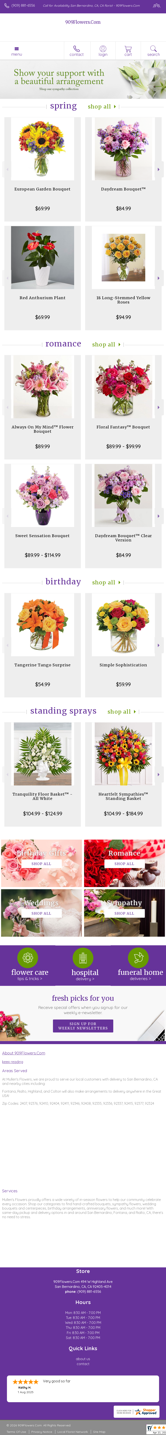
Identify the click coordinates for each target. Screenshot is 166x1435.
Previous (6, 169)
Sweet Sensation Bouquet (42, 535)
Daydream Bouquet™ (123, 189)
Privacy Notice (41, 1432)
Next (159, 169)
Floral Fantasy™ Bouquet (123, 427)
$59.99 (123, 684)
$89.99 (42, 446)
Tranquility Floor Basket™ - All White (43, 796)
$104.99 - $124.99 (42, 813)
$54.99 (42, 684)
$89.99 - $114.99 (43, 555)
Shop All (99, 106)
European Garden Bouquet (42, 189)
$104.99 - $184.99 (123, 813)
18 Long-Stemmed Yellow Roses (123, 300)
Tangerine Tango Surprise (42, 664)
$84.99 (123, 208)
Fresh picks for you (83, 1004)
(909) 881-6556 (23, 5)
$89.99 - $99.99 (123, 446)
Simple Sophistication (123, 664)
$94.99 (123, 317)
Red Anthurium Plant (43, 297)
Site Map (99, 1432)
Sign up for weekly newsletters (83, 1026)
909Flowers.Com (83, 22)
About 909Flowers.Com (23, 1053)
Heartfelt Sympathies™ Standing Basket (123, 796)
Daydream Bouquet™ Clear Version (123, 538)
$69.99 (42, 208)
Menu (16, 54)
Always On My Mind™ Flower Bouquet (43, 429)
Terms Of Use (16, 1432)
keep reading (12, 1062)
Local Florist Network (72, 1432)
